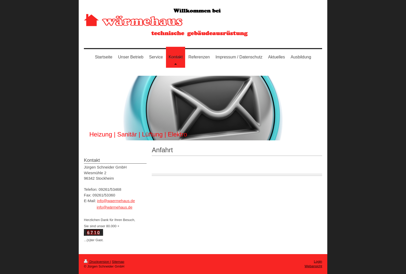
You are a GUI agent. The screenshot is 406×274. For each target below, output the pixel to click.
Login (318, 261)
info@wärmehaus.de (114, 207)
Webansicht (313, 266)
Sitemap (118, 262)
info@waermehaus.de (116, 201)
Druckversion (97, 262)
